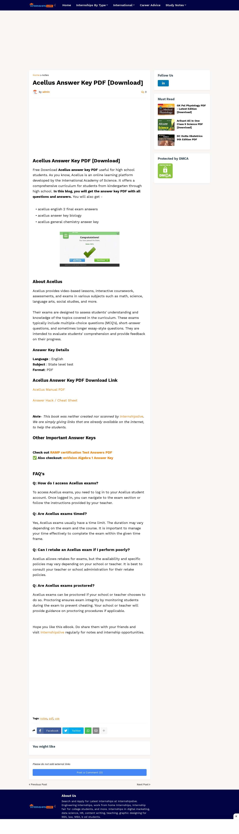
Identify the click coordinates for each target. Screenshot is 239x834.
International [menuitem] (122, 5)
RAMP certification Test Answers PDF (81, 452)
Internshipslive (131, 416)
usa (57, 718)
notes (45, 75)
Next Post (142, 784)
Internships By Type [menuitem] (91, 5)
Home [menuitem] (66, 5)
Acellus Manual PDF (49, 389)
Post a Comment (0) (90, 772)
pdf (51, 718)
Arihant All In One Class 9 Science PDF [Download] (190, 124)
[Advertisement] (119, 40)
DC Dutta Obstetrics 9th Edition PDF (189, 138)
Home (36, 75)
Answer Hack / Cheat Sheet (56, 400)
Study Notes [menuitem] (175, 5)
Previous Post (39, 784)
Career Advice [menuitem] (150, 5)
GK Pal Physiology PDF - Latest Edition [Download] (191, 109)
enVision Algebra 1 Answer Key (88, 458)
